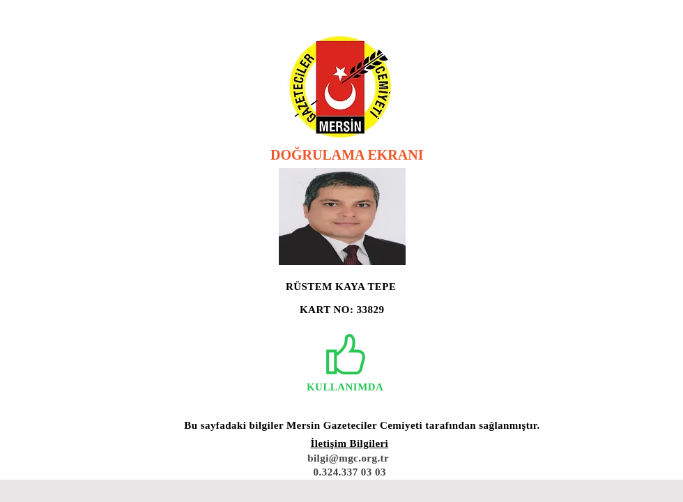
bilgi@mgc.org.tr (348, 458)
